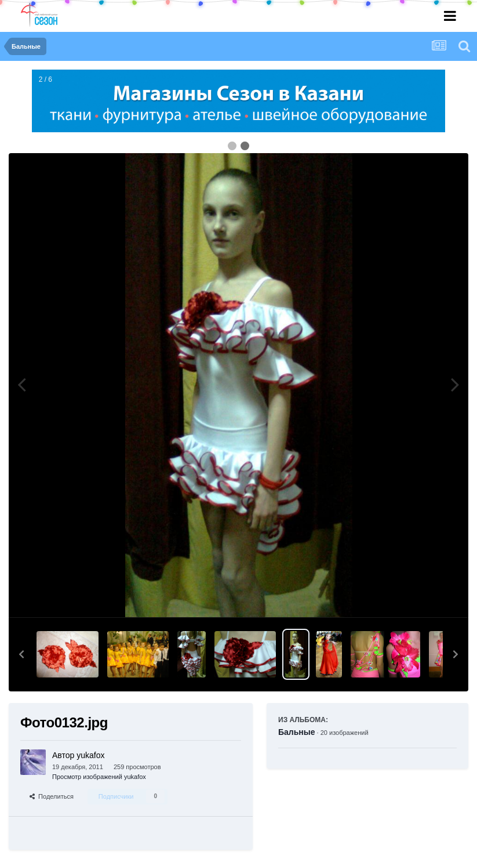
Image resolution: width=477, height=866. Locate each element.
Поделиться (52, 796)
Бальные (296, 732)
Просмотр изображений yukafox (99, 776)
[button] (21, 654)
